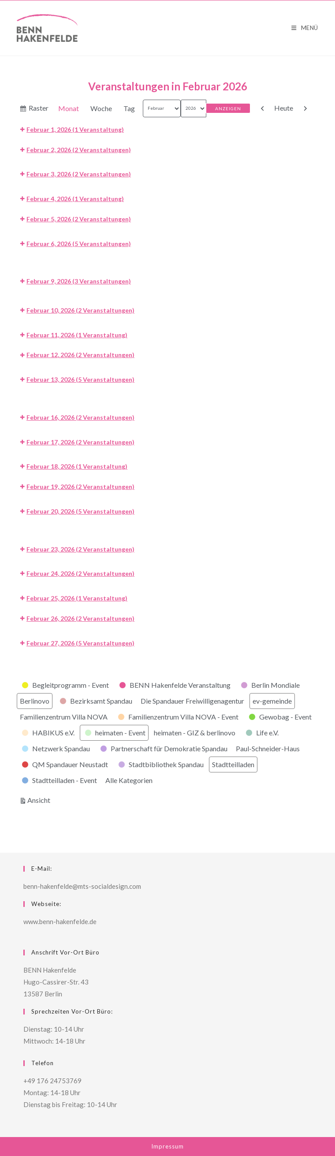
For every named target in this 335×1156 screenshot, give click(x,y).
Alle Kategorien (129, 780)
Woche (101, 108)
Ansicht (40, 799)
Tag (129, 108)
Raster (39, 109)
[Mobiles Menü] (304, 28)
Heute (283, 108)
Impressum (167, 1146)
